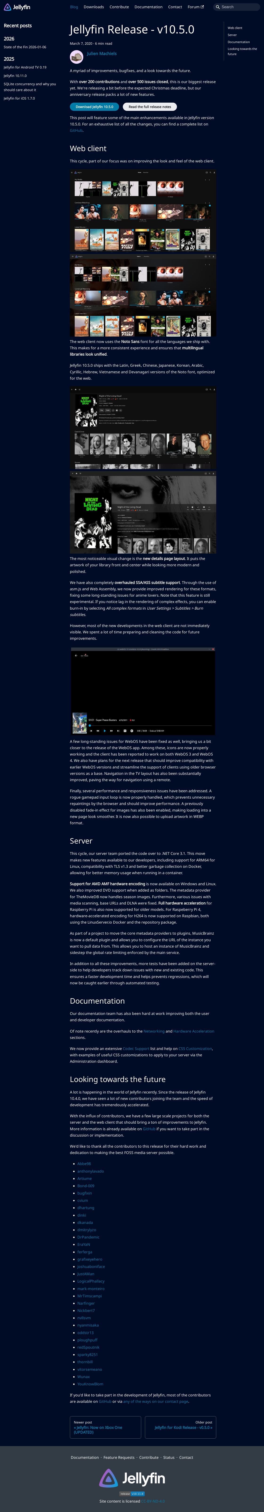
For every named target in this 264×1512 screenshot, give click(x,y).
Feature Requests (119, 1457)
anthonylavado (90, 1171)
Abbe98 (84, 1163)
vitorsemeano (89, 1369)
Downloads (94, 6)
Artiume (84, 1178)
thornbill (85, 1361)
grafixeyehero (89, 1259)
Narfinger (86, 1303)
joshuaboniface (91, 1266)
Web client (235, 28)
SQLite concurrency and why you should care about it (30, 87)
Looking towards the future (242, 51)
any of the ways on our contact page (155, 1401)
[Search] (236, 7)
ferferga (84, 1252)
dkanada (85, 1222)
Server (232, 35)
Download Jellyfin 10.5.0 (94, 107)
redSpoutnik (88, 1347)
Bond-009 (85, 1185)
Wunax (83, 1376)
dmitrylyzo (86, 1229)
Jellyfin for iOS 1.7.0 (19, 98)
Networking (154, 1031)
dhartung (85, 1207)
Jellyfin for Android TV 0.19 (25, 67)
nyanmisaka (88, 1325)
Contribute (119, 6)
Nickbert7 (86, 1310)
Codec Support (136, 1048)
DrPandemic (88, 1237)
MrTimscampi (89, 1296)
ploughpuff (87, 1340)
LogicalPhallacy (90, 1281)
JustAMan (85, 1273)
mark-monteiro (91, 1288)
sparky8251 (87, 1354)
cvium (82, 1200)
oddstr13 (85, 1332)
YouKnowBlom (90, 1384)
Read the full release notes (150, 107)
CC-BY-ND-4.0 (153, 1501)
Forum (196, 6)
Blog (74, 6)
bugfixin (84, 1193)
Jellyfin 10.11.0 (15, 75)
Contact (175, 6)
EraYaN (83, 1244)
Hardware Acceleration (193, 1031)
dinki (81, 1215)
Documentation (149, 6)
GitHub (76, 130)
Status (169, 1457)
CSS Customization (195, 1048)
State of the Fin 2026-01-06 (25, 47)
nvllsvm (84, 1317)
